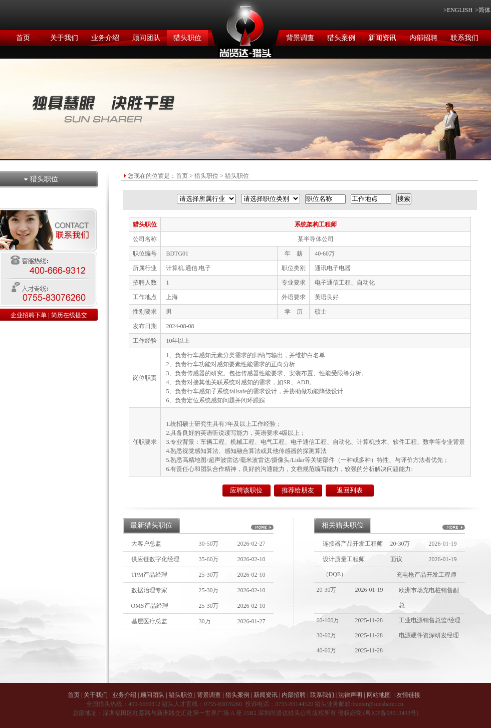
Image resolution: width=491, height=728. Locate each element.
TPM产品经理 (149, 574)
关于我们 (64, 38)
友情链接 (408, 694)
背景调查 (300, 38)
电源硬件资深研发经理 (429, 635)
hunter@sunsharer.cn (377, 703)
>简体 (482, 10)
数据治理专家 (149, 590)
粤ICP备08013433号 (391, 712)
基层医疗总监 (149, 621)
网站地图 (379, 694)
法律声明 (350, 694)
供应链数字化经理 (155, 559)
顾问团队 (146, 38)
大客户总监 (146, 543)
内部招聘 (423, 38)
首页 (23, 38)
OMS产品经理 (149, 605)
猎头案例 (341, 38)
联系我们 (464, 38)
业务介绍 (105, 38)
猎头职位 (187, 38)
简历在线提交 (69, 315)
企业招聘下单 (29, 315)
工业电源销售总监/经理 (429, 620)
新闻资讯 (382, 38)
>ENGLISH (457, 10)
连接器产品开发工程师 (353, 543)
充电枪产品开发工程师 (426, 574)
